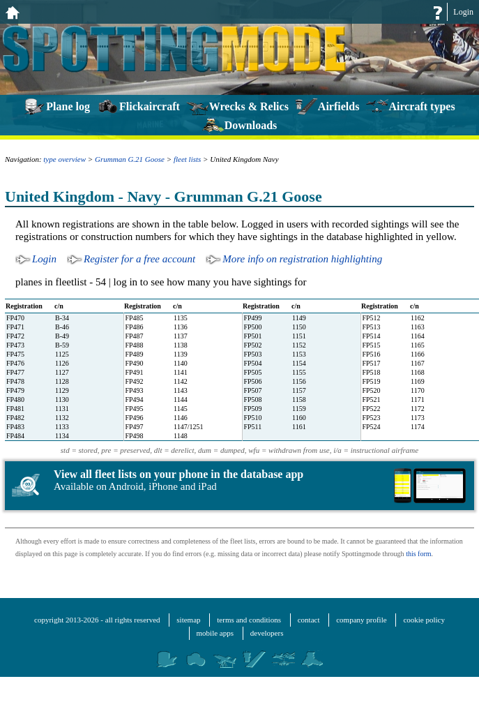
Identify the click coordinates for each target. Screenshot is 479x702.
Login (463, 12)
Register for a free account (139, 258)
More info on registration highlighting (302, 258)
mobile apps (215, 633)
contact (309, 619)
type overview (64, 159)
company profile (361, 619)
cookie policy (424, 619)
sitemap (188, 619)
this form (418, 554)
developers (267, 633)
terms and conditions (249, 619)
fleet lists (187, 159)
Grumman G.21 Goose (130, 159)
